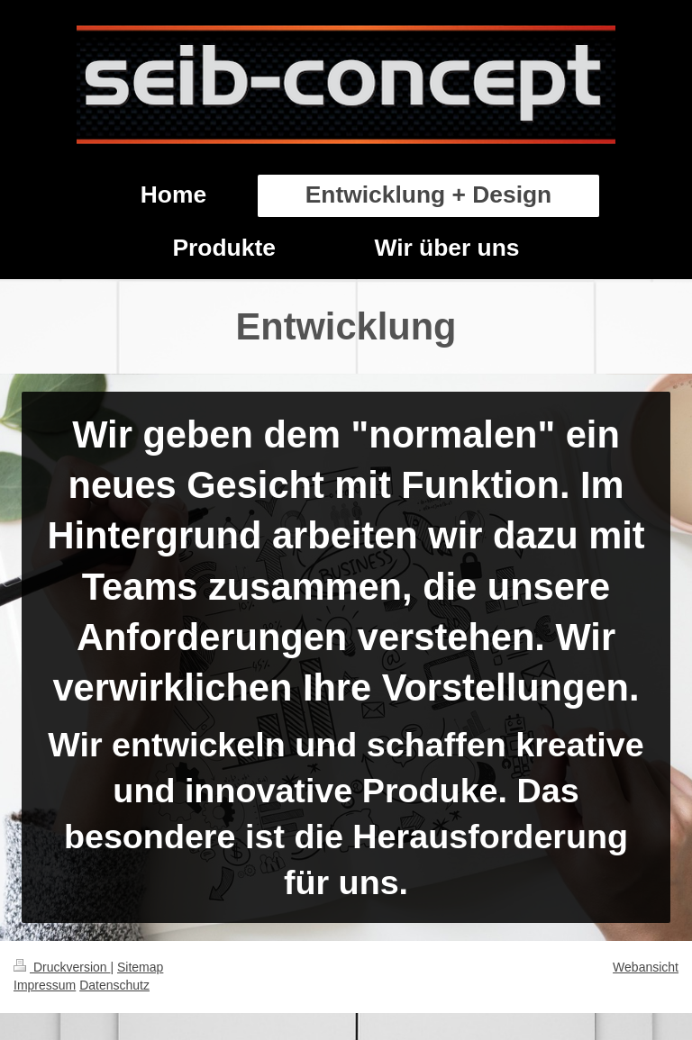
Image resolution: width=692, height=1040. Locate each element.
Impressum (45, 985)
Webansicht (645, 967)
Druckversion (62, 967)
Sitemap (140, 967)
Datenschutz (114, 985)
